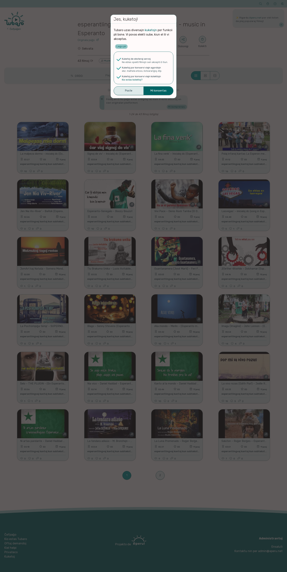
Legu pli (121, 46)
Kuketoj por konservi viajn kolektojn (141, 76)
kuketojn (151, 30)
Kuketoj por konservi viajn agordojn (141, 67)
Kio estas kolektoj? (132, 79)
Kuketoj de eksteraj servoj (136, 58)
